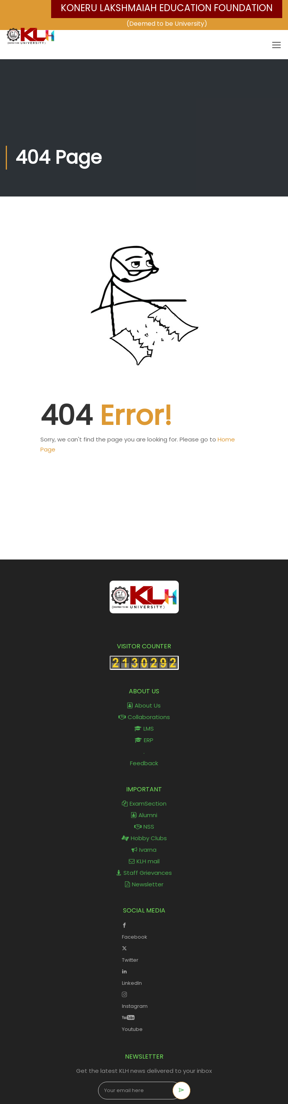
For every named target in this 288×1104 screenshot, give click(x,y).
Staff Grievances (144, 873)
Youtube (144, 1022)
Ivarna (144, 850)
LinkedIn (144, 976)
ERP (144, 740)
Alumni (144, 815)
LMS (144, 728)
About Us (144, 705)
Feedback (144, 763)
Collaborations (144, 717)
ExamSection (144, 803)
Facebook (144, 930)
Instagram (144, 999)
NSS (144, 827)
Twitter (144, 953)
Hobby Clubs (144, 838)
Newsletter (144, 884)
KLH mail (144, 861)
